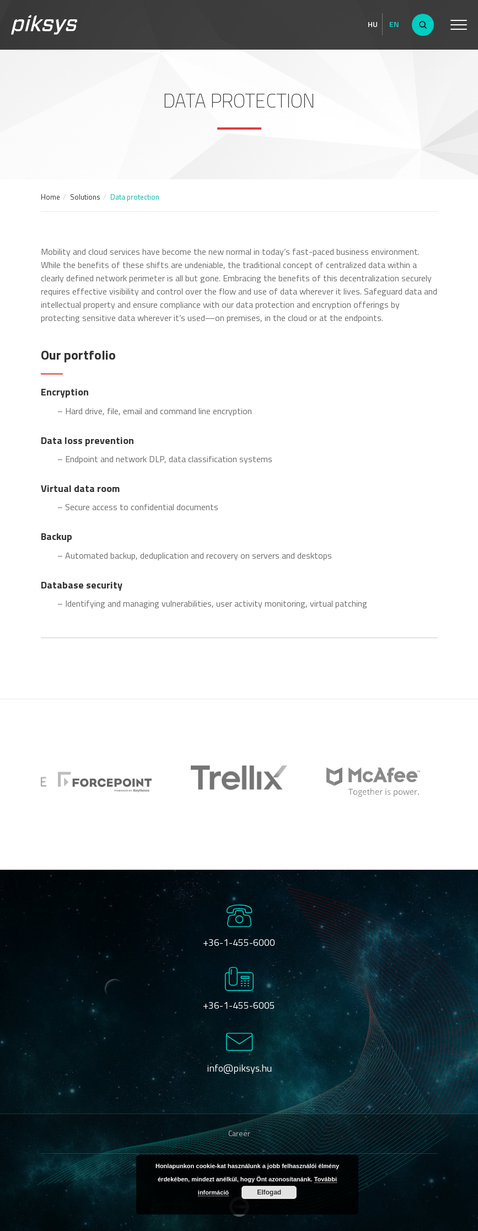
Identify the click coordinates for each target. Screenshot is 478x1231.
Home (50, 196)
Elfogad (269, 1192)
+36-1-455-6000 (239, 942)
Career (239, 1133)
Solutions (85, 196)
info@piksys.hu (239, 1068)
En (394, 24)
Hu (373, 24)
